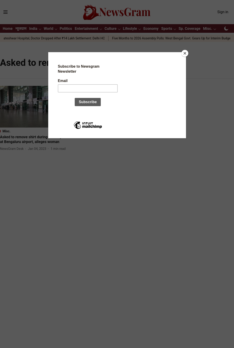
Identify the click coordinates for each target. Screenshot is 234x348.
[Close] (184, 53)
